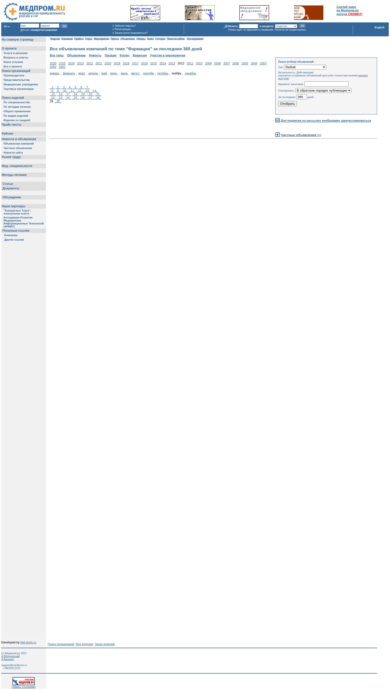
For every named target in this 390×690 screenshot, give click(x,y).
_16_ (60, 94)
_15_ (53, 94)
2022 (89, 63)
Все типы (57, 55)
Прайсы (79, 38)
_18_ (75, 94)
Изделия (55, 38)
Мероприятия (101, 38)
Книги (150, 38)
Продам (110, 55)
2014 (162, 63)
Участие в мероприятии (167, 55)
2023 (80, 63)
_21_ (98, 94)
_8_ (52, 91)
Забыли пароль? (125, 25)
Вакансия (140, 55)
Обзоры (141, 38)
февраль (69, 73)
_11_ (72, 91)
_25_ (75, 98)
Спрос (89, 38)
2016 (144, 63)
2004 (254, 63)
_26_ (83, 98)
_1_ (52, 87)
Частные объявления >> (301, 135)
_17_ (68, 94)
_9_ (57, 91)
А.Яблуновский (10, 656)
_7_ (87, 87)
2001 (62, 67)
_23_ (60, 98)
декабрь (190, 73)
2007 (226, 63)
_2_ (57, 87)
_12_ (79, 91)
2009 (208, 63)
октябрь (162, 73)
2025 (62, 63)
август (135, 73)
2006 (235, 63)
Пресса (114, 38)
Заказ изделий (105, 644)
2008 (217, 63)
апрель (93, 73)
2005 (245, 63)
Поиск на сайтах (175, 38)
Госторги (160, 38)
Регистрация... (124, 29)
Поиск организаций (61, 644)
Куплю (124, 55)
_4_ (69, 87)
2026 (53, 63)
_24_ (68, 98)
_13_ (87, 91)
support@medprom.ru (14, 665)
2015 (153, 63)
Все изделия (84, 644)
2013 (171, 63)
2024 (71, 63)
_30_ (58, 101)
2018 (126, 63)
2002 (53, 67)
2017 (135, 63)
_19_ (83, 94)
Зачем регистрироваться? (131, 32)
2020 (107, 63)
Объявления (127, 38)
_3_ (63, 87)
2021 (99, 63)
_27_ (90, 98)
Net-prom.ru (28, 642)
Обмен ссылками (24, 686)
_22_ (53, 98)
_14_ (94, 91)
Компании (67, 38)
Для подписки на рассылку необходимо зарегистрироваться (326, 121)
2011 (190, 63)
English (380, 27)
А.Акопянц (7, 659)
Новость (95, 55)
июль (124, 73)
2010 (199, 63)
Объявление (76, 55)
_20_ (90, 94)
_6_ (81, 87)
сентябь (148, 73)
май (104, 73)
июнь (113, 73)
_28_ (98, 98)
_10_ (64, 91)
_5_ (75, 87)
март (81, 73)
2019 (117, 63)
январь (54, 73)
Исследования (195, 38)
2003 (263, 63)
